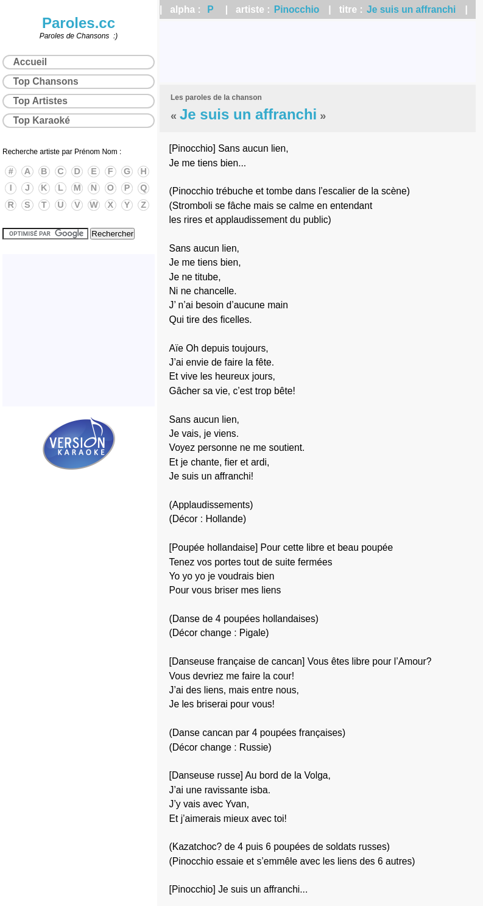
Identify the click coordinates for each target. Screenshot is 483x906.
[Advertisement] (318, 51)
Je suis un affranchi (411, 9)
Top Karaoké (41, 120)
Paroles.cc (78, 23)
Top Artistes (40, 101)
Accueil (30, 62)
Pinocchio (297, 9)
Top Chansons (46, 81)
